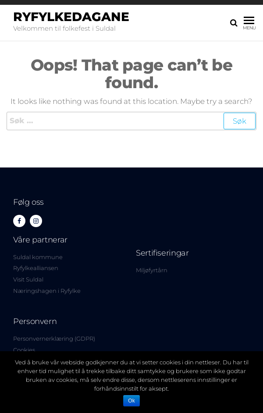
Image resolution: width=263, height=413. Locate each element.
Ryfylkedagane (71, 16)
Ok (131, 401)
